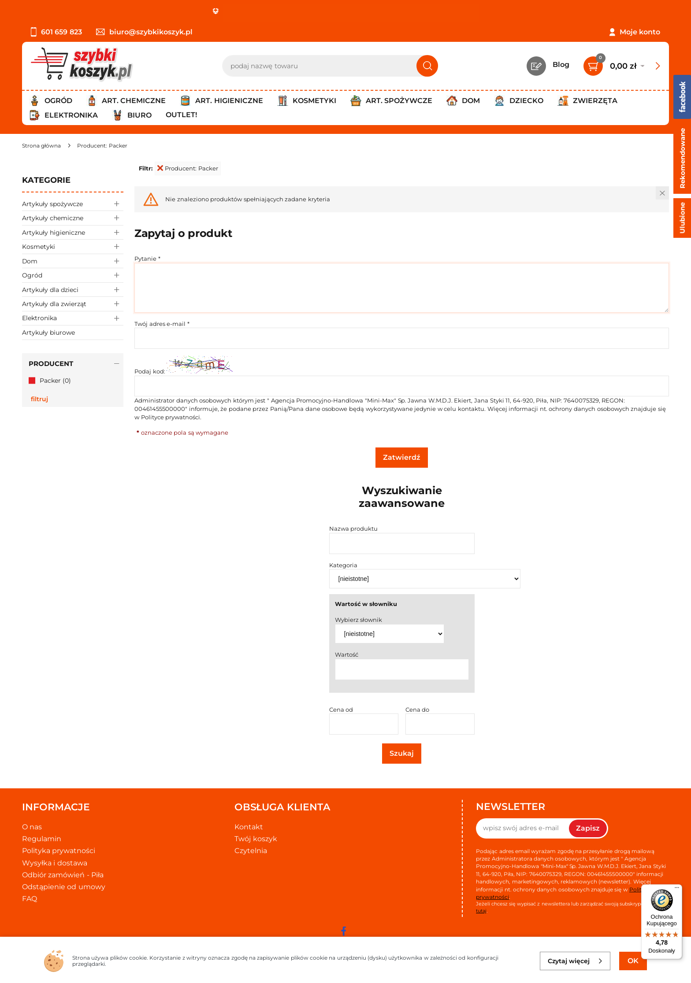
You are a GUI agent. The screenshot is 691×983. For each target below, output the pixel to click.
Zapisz (588, 828)
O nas (32, 827)
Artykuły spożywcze (72, 204)
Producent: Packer (187, 168)
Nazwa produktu (353, 528)
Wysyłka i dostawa (54, 863)
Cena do (417, 709)
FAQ (29, 898)
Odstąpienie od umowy (63, 887)
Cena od (341, 709)
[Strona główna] (41, 145)
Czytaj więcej (575, 961)
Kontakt (248, 827)
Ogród (72, 275)
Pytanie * (147, 258)
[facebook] (343, 931)
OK (633, 961)
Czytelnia (250, 850)
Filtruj (39, 399)
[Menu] (677, 889)
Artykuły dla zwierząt (72, 303)
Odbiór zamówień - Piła (63, 875)
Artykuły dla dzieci (72, 289)
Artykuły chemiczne (72, 218)
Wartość (346, 654)
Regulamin (41, 839)
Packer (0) (55, 380)
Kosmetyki (72, 246)
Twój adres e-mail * (161, 323)
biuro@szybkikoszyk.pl (144, 32)
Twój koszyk (255, 839)
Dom (72, 261)
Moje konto (640, 32)
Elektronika (72, 318)
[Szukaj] (427, 66)
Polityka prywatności (58, 850)
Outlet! (181, 115)
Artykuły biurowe (48, 332)
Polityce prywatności (171, 417)
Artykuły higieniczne (72, 232)
